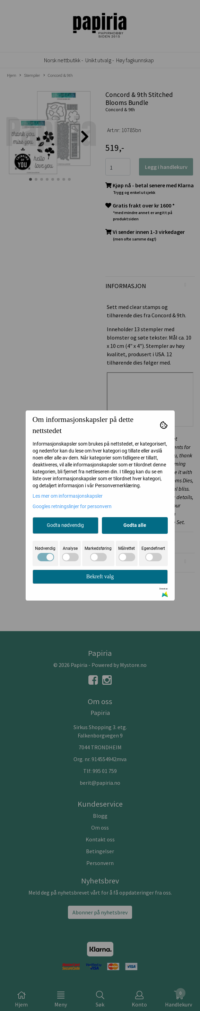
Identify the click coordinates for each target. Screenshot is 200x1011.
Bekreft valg (100, 576)
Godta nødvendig (65, 525)
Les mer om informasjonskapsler (68, 496)
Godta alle (134, 525)
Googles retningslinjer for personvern (72, 506)
